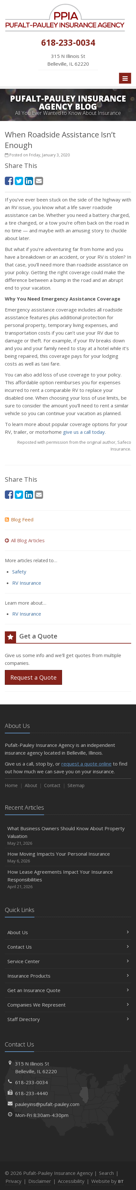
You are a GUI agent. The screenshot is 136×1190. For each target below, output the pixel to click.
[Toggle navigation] (125, 78)
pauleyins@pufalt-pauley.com (47, 1104)
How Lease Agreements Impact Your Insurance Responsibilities (68, 879)
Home (11, 785)
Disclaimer (39, 1181)
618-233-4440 (31, 1093)
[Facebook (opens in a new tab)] (9, 180)
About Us (68, 932)
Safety (19, 571)
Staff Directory (68, 1019)
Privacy (13, 1181)
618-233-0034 (31, 1082)
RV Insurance (26, 583)
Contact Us (68, 947)
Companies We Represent (68, 1004)
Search (106, 1173)
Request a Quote (33, 677)
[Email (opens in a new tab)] (39, 180)
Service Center (68, 961)
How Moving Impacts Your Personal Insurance (68, 857)
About (31, 785)
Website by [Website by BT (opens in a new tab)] (107, 1181)
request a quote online (86, 763)
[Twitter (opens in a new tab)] (19, 180)
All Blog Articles (25, 540)
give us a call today (84, 432)
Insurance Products (68, 975)
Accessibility (71, 1181)
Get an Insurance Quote (68, 990)
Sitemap (76, 785)
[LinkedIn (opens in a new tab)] (29, 180)
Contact (52, 785)
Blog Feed (19, 519)
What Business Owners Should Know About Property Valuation (68, 836)
